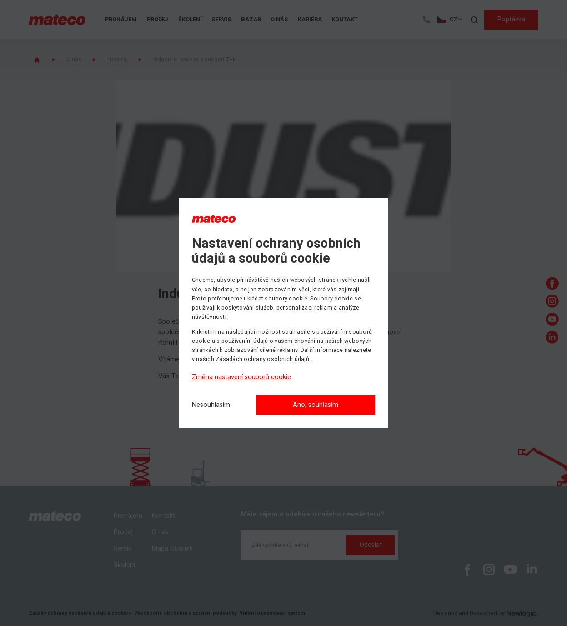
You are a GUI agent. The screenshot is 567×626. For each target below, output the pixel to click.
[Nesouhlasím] (211, 405)
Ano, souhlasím (315, 405)
